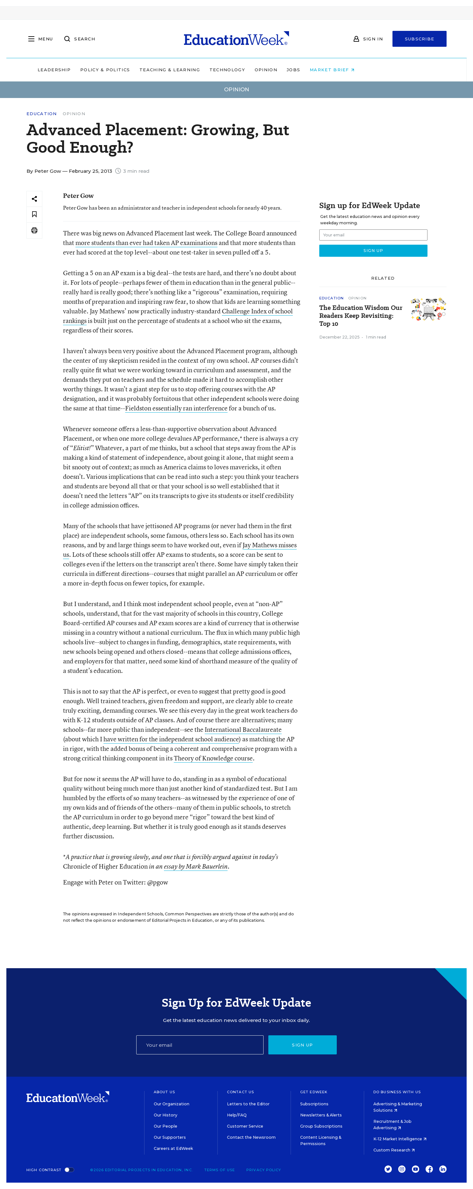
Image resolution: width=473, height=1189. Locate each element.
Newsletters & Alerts (321, 1115)
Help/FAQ (237, 1115)
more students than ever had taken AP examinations (146, 242)
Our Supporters (170, 1137)
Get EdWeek (314, 1092)
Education (41, 113)
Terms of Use (219, 1170)
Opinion (306, 69)
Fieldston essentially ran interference (176, 408)
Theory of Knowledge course (213, 758)
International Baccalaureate (243, 729)
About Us (164, 1092)
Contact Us (240, 1092)
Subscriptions (314, 1104)
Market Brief (372, 69)
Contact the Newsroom (251, 1137)
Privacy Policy (263, 1170)
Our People (165, 1126)
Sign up (302, 1044)
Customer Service (245, 1126)
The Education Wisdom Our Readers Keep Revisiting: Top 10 (360, 316)
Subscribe (419, 38)
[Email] (200, 1044)
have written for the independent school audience (171, 739)
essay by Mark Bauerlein (196, 866)
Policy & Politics (145, 69)
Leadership (94, 69)
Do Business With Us (397, 1092)
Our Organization (171, 1104)
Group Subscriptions (321, 1126)
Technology (268, 69)
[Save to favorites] (34, 214)
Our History (165, 1115)
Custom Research (394, 1150)
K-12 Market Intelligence (400, 1139)
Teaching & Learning (210, 69)
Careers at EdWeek (173, 1148)
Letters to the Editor (248, 1104)
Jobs (334, 69)
